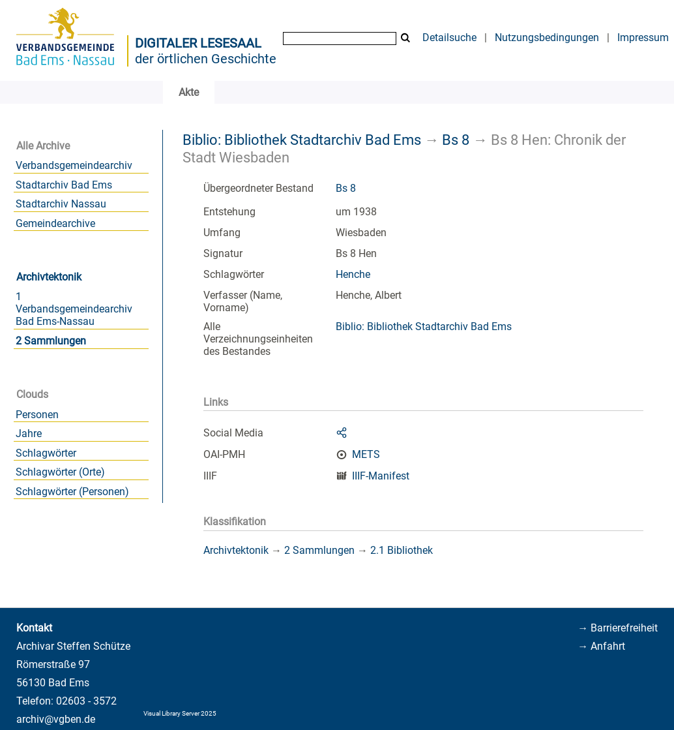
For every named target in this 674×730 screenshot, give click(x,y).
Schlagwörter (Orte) (60, 472)
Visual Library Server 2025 (179, 713)
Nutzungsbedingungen (547, 37)
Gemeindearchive (55, 223)
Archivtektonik (48, 277)
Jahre (29, 433)
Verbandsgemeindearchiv (74, 165)
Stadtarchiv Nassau (61, 204)
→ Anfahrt (601, 646)
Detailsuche (449, 37)
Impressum (643, 37)
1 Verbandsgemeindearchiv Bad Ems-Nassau (74, 308)
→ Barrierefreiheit (618, 628)
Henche (353, 274)
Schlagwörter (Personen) (72, 491)
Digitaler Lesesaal (198, 43)
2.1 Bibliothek (401, 550)
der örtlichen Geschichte (205, 59)
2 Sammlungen (51, 341)
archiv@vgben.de (55, 719)
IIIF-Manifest (380, 476)
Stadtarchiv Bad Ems (64, 185)
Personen (37, 414)
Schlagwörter (46, 453)
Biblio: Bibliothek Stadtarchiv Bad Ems (302, 139)
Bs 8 (455, 139)
